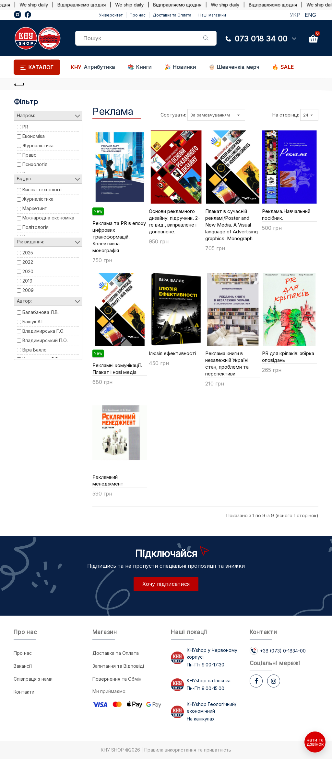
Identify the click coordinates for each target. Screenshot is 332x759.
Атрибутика (92, 67)
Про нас (138, 15)
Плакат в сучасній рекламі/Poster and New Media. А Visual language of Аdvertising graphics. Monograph (231, 224)
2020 (27, 271)
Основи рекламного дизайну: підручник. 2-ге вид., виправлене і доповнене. (174, 221)
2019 (27, 281)
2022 (27, 262)
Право (29, 155)
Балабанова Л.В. (40, 312)
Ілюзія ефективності (172, 353)
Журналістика (37, 145)
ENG (310, 15)
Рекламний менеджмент (108, 480)
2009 (28, 290)
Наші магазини (212, 15)
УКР (295, 15)
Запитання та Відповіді (118, 666)
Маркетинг (34, 208)
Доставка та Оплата (172, 15)
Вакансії (23, 666)
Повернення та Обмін (116, 679)
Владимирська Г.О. (43, 331)
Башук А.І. (32, 321)
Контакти (24, 692)
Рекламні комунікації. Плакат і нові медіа (117, 368)
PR (25, 126)
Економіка (33, 136)
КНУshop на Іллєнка (209, 680)
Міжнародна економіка (48, 217)
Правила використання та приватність (187, 750)
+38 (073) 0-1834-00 (283, 650)
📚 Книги (139, 67)
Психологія (34, 164)
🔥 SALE (283, 67)
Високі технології (42, 189)
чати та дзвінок (315, 742)
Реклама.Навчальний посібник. (286, 214)
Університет (111, 15)
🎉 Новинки (180, 67)
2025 (27, 252)
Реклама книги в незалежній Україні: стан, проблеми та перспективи (227, 363)
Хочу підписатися (166, 584)
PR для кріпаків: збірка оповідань (288, 356)
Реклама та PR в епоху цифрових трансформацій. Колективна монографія (119, 236)
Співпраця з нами (33, 679)
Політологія (35, 227)
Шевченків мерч (234, 67)
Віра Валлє (34, 349)
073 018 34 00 (256, 38)
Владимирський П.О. (45, 340)
